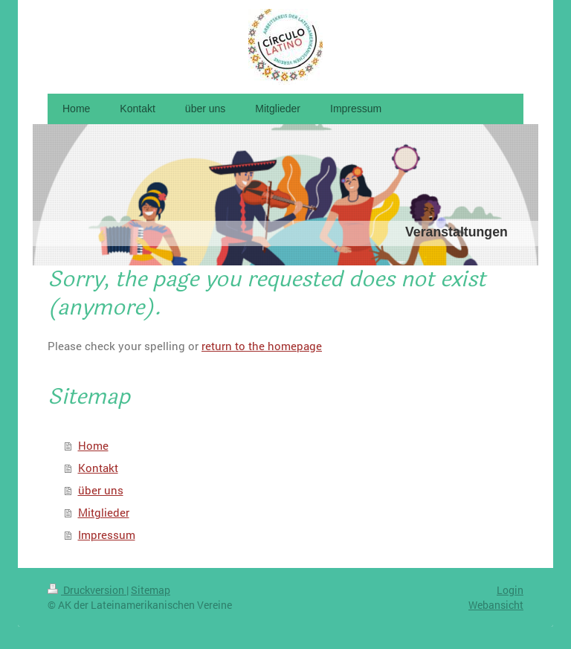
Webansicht (495, 605)
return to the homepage (261, 345)
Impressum (106, 534)
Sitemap (150, 590)
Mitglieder (103, 512)
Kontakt (98, 467)
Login (510, 590)
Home (93, 445)
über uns (100, 489)
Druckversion (87, 590)
